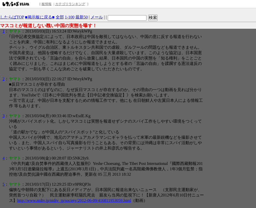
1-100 (69, 17)
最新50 (81, 17)
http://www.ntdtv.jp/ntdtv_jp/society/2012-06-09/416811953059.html (74, 200)
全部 (60, 17)
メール (97, 17)
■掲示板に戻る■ (39, 17)
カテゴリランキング (70, 4)
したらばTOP (12, 17)
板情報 (47, 4)
